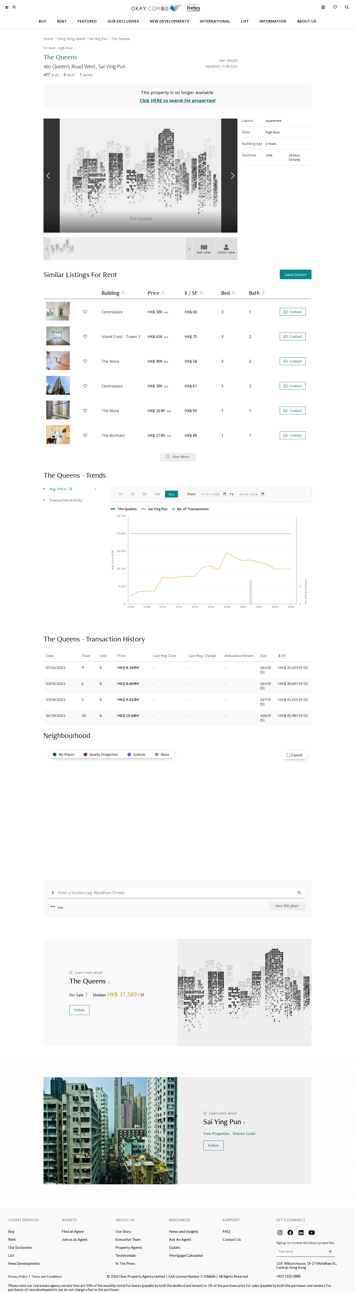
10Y (157, 491)
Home (48, 38)
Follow (79, 1006)
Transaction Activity (65, 496)
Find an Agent (73, 1228)
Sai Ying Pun (98, 38)
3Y (132, 491)
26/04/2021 (56, 712)
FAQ (226, 1228)
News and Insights (183, 1228)
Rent (12, 1236)
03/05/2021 (56, 680)
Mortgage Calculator (186, 1252)
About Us (124, 1216)
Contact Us (232, 1236)
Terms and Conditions (46, 1273)
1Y (120, 491)
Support (231, 1216)
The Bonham (113, 432)
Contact (293, 308)
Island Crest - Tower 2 (121, 333)
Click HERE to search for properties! (178, 97)
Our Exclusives (20, 1244)
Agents (69, 1216)
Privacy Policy (18, 1273)
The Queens (120, 38)
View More (177, 453)
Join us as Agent (74, 1236)
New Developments (24, 1260)
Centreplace (112, 308)
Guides (174, 1244)
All (171, 491)
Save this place (287, 902)
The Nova (110, 358)
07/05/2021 (56, 664)
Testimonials (125, 1252)
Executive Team (128, 1236)
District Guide (244, 1130)
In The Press (125, 1260)
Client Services (23, 1216)
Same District (296, 271)
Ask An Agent (180, 1236)
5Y (144, 491)
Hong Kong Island (71, 38)
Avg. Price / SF (61, 485)
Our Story (123, 1228)
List (11, 1252)
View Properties (216, 1130)
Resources (179, 1216)
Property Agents (128, 1244)
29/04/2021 (56, 696)
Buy (11, 1228)
